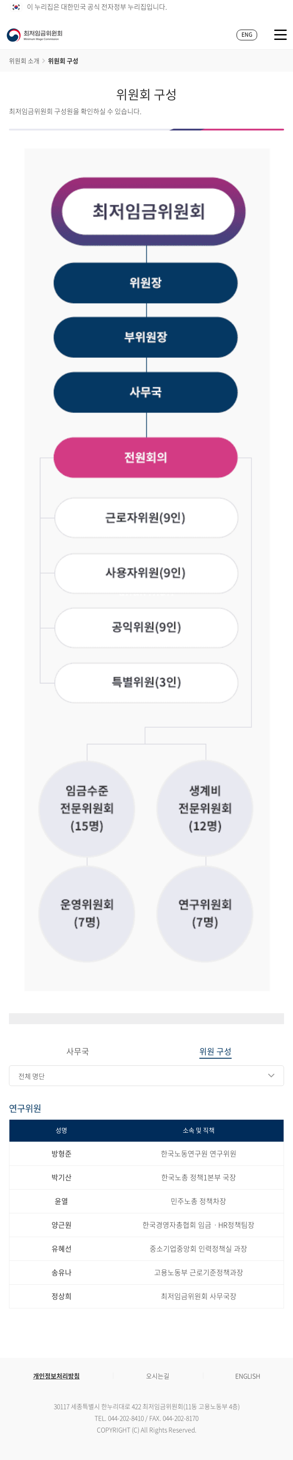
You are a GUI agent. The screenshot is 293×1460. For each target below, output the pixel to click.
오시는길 (157, 1375)
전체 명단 (31, 1076)
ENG (246, 34)
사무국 (77, 1052)
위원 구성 (215, 1052)
